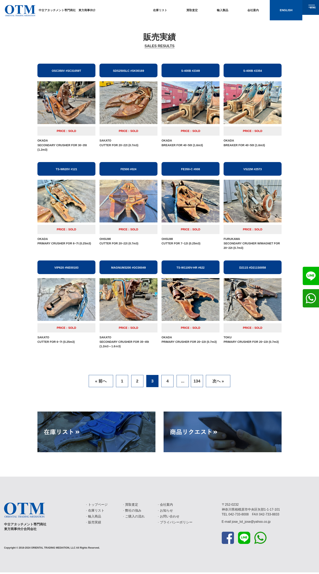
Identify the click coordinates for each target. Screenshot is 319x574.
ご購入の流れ (135, 518)
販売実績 (94, 524)
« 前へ (101, 382)
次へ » (218, 382)
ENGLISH (270, 10)
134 (196, 382)
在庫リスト (96, 512)
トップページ (98, 506)
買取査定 (131, 506)
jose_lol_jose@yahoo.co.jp (251, 523)
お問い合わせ (169, 518)
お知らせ (166, 512)
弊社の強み (133, 512)
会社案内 (166, 506)
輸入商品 (94, 518)
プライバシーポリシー (176, 524)
